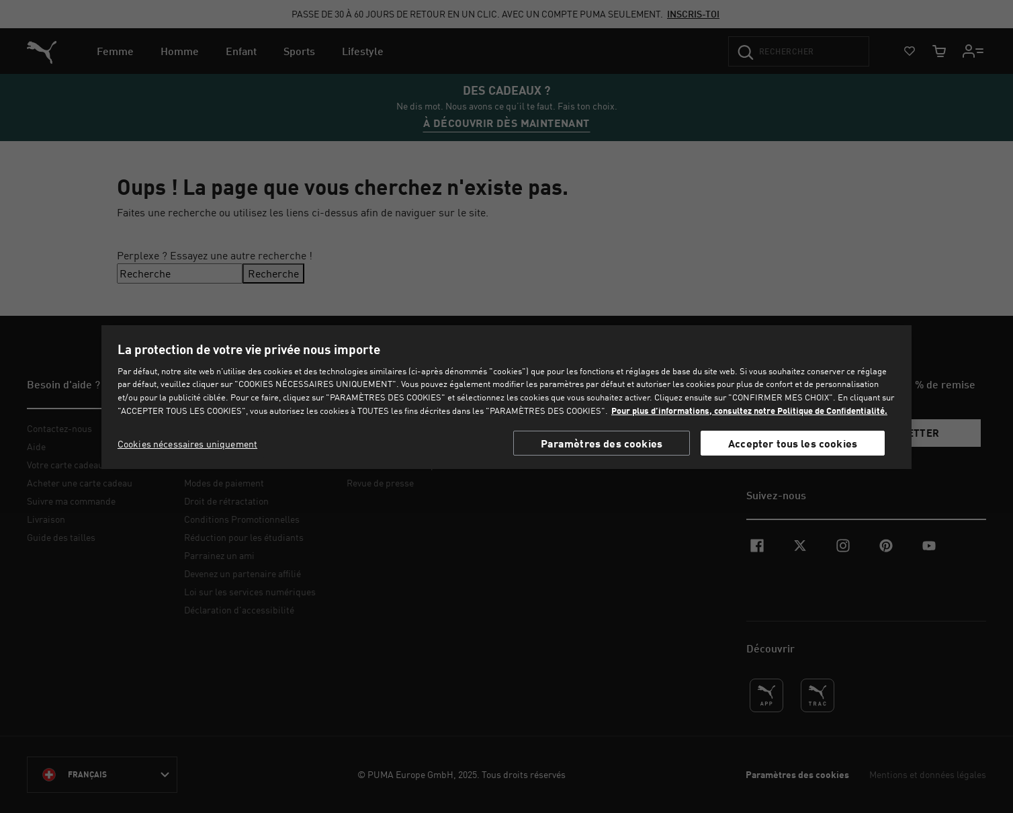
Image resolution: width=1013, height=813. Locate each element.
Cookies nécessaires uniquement (187, 444)
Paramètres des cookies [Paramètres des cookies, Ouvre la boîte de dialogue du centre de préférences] (602, 443)
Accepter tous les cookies (792, 443)
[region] (506, 397)
